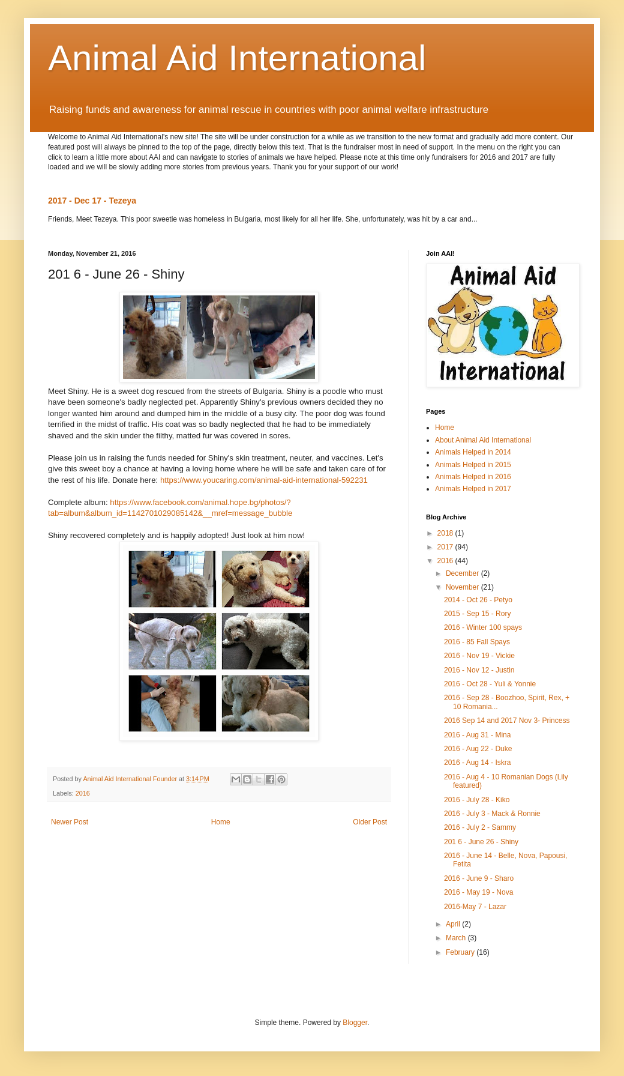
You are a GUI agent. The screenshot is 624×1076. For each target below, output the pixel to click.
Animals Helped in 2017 (473, 489)
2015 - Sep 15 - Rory (477, 613)
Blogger (355, 1022)
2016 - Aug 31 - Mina (477, 735)
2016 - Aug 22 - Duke (478, 749)
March (457, 938)
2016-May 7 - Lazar (475, 906)
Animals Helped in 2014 (473, 452)
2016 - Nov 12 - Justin (479, 670)
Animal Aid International (237, 58)
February (461, 952)
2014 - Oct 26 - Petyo (478, 600)
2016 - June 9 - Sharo (479, 878)
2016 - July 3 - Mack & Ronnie (492, 813)
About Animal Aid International (483, 440)
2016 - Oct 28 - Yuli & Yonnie (490, 684)
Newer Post (69, 822)
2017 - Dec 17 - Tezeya (92, 200)
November (463, 587)
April (454, 924)
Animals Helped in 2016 (473, 477)
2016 (83, 793)
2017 (446, 547)
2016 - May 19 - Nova (478, 892)
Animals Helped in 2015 (473, 465)
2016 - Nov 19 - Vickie (479, 655)
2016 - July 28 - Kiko (476, 800)
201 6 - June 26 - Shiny (481, 842)
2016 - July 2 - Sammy (480, 827)
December (463, 573)
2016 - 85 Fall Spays (477, 642)
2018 (446, 533)
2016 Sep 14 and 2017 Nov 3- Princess (506, 720)
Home (220, 822)
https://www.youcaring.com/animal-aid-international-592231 (264, 480)
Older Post (370, 822)
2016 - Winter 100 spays (483, 627)
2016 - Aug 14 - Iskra (477, 762)
